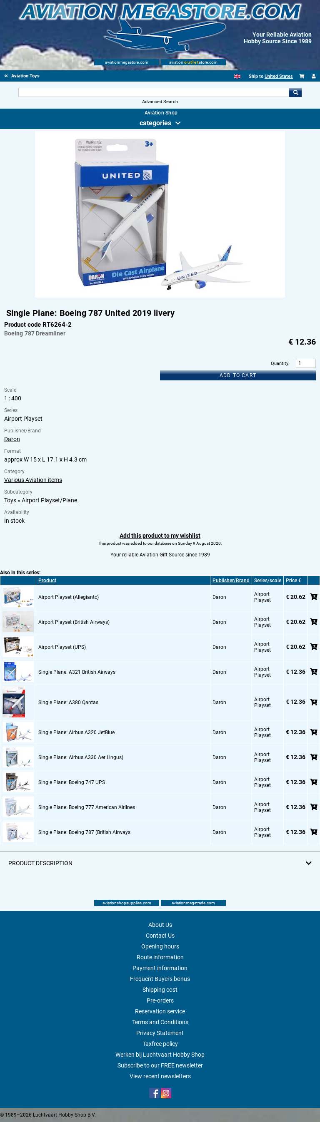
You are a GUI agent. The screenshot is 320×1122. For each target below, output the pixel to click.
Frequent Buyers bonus (160, 979)
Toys (10, 500)
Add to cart (238, 375)
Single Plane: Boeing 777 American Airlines (86, 807)
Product (47, 580)
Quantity (279, 363)
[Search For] (153, 92)
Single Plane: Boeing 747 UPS (71, 782)
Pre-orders (160, 1000)
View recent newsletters (160, 1076)
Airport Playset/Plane (49, 500)
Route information (160, 957)
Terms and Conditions (160, 1022)
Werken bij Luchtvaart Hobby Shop (160, 1054)
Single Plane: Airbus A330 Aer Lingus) (80, 757)
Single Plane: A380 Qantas (68, 702)
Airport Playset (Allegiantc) (68, 597)
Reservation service (160, 1011)
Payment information (160, 968)
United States (279, 76)
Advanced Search (160, 101)
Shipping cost (160, 989)
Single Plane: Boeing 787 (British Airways (84, 832)
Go (295, 92)
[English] (237, 76)
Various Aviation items (33, 480)
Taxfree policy (160, 1043)
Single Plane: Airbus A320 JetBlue (76, 732)
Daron (12, 439)
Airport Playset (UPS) (62, 647)
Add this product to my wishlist (160, 535)
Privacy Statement (160, 1033)
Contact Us (160, 935)
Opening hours (160, 946)
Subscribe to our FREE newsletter (160, 1065)
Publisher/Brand (231, 580)
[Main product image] (160, 296)
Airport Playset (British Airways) (74, 622)
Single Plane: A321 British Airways (76, 672)
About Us (160, 924)
